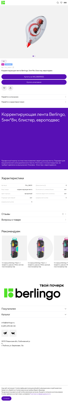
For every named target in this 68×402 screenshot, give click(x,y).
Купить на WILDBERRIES (34, 77)
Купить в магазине (34, 82)
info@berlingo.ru (8, 323)
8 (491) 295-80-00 (8, 326)
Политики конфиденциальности (40, 394)
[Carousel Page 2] (34, 56)
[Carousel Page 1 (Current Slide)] (33, 56)
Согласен (6, 398)
